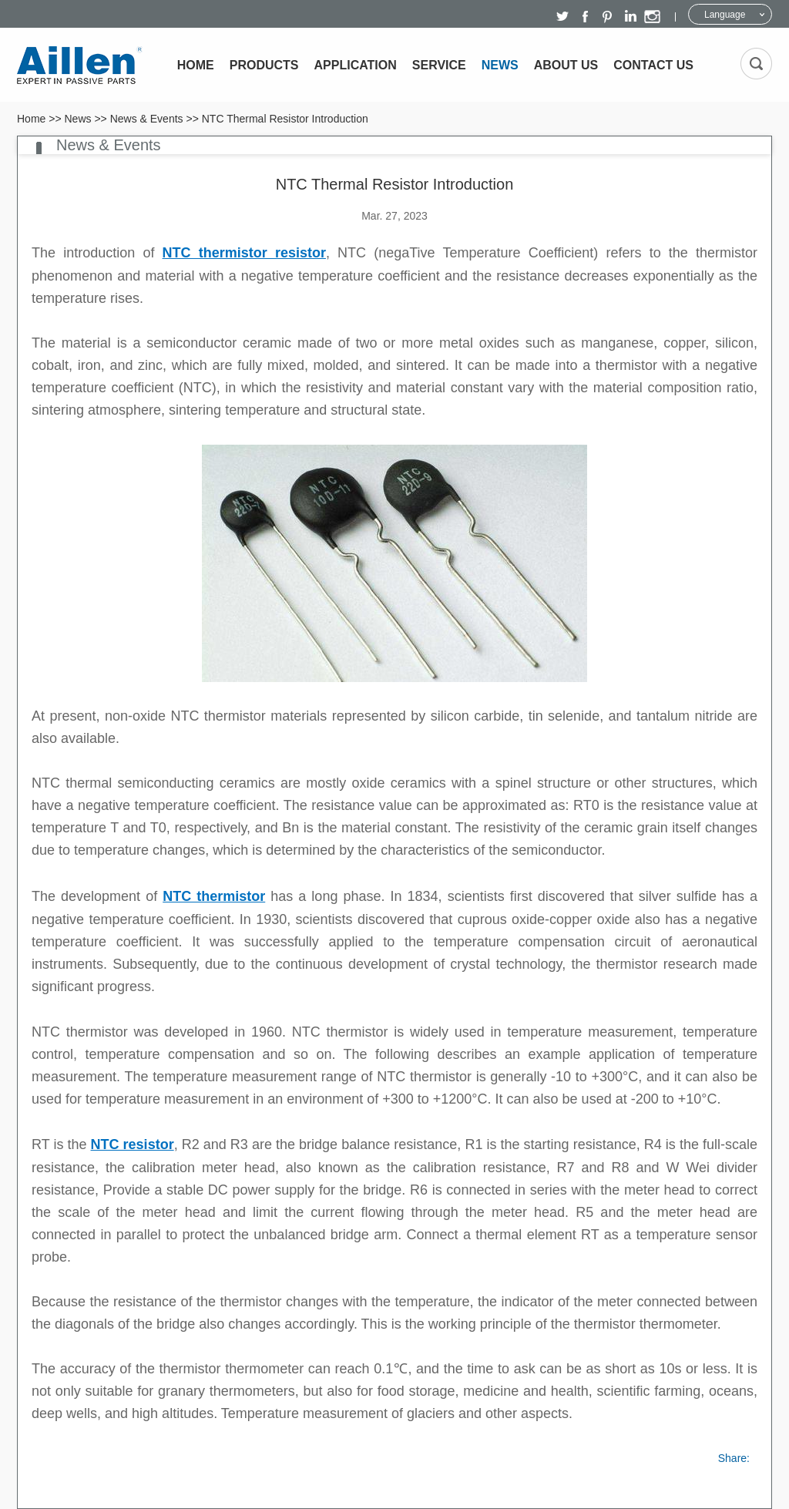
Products (264, 65)
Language (724, 14)
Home (195, 65)
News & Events (146, 119)
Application (355, 65)
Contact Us (653, 65)
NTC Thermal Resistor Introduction (285, 119)
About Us (566, 65)
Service (439, 65)
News (500, 65)
